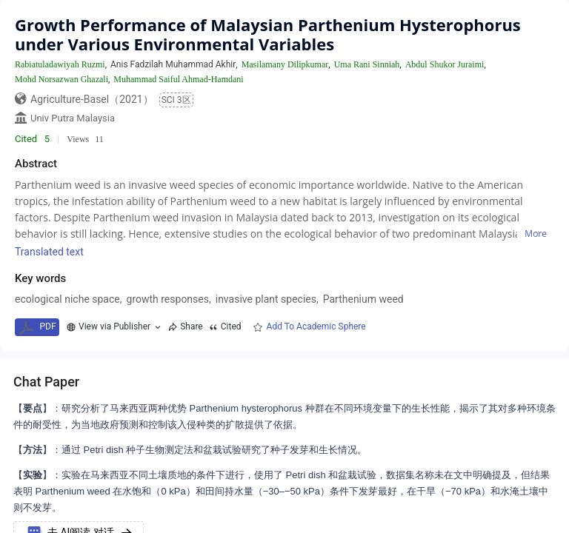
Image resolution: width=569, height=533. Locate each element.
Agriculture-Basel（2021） (91, 99)
